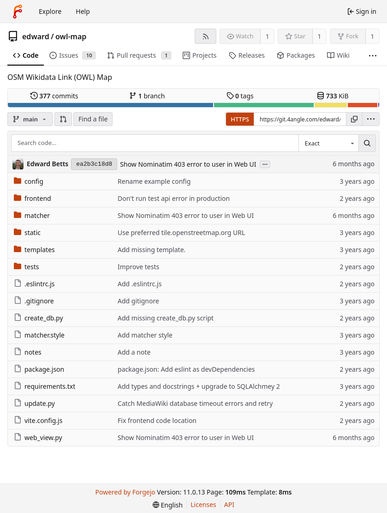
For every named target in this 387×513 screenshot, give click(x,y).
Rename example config (154, 181)
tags (240, 95)
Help (83, 11)
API (229, 504)
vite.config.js (38, 420)
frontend (32, 198)
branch (147, 95)
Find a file (92, 119)
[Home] (17, 11)
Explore (50, 11)
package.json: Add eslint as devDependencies (186, 369)
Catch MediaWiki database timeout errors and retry (195, 403)
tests (26, 266)
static (27, 232)
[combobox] (328, 143)
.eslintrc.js (34, 283)
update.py (34, 403)
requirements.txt (44, 386)
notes (28, 352)
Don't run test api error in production (174, 198)
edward (35, 36)
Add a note (134, 352)
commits (54, 95)
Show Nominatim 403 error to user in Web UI (188, 164)
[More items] (373, 56)
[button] (63, 119)
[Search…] (367, 143)
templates (34, 249)
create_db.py (38, 318)
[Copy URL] (354, 119)
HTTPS (240, 119)
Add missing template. (151, 249)
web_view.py (38, 437)
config (28, 181)
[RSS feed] (205, 36)
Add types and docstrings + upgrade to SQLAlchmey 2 (199, 386)
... (265, 164)
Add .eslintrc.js (139, 283)
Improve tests (138, 266)
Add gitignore (138, 300)
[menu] (371, 119)
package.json (39, 369)
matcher (32, 215)
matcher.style (39, 335)
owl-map (70, 36)
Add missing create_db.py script (166, 318)
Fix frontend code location (157, 420)
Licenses (203, 504)
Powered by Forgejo (125, 492)
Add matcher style (145, 335)
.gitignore (34, 300)
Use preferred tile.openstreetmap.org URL (181, 232)
